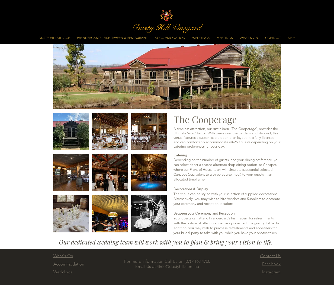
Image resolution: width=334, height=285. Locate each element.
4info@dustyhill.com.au (178, 266)
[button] (71, 131)
